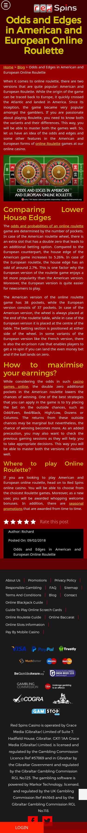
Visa (18, 649)
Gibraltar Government (63, 698)
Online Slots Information (25, 625)
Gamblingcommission (28, 685)
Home (8, 67)
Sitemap (71, 588)
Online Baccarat (61, 617)
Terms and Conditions (23, 595)
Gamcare (63, 673)
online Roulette (48, 143)
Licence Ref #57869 (27, 758)
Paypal (43, 649)
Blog (21, 67)
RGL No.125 (21, 778)
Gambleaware (29, 673)
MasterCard (67, 661)
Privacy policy (65, 580)
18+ (59, 685)
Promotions (37, 580)
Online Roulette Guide (23, 617)
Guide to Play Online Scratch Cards (34, 610)
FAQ (52, 588)
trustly (67, 649)
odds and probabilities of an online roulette (47, 226)
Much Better (30, 661)
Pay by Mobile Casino (22, 632)
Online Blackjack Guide (24, 602)
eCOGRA (28, 698)
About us (13, 580)
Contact (70, 595)
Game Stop (46, 711)
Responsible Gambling (24, 588)
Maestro (51, 661)
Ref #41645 (45, 797)
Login (21, 827)
